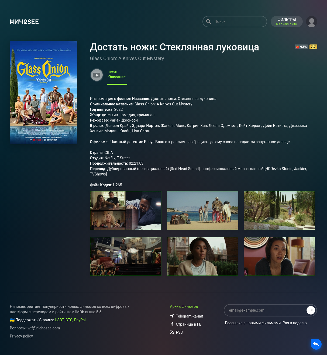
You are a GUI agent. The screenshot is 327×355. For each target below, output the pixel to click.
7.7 (313, 47)
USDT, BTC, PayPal (70, 320)
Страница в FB (186, 324)
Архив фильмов (184, 306)
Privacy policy (21, 336)
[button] (311, 21)
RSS (176, 332)
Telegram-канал (186, 316)
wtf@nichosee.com (43, 328)
